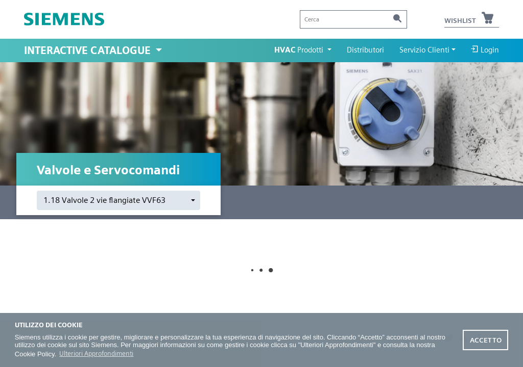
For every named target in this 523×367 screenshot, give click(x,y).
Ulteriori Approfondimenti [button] (96, 353)
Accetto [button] (486, 339)
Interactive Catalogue (88, 50)
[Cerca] (353, 19)
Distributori (365, 50)
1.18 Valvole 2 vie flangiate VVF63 (104, 200)
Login (485, 50)
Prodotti (299, 50)
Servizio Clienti (424, 50)
